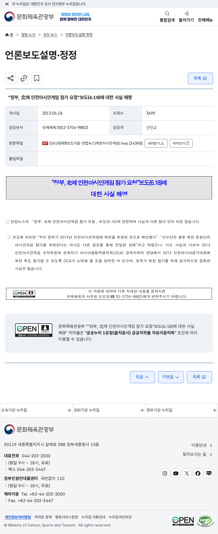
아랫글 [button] (171, 377)
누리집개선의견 (120, 517)
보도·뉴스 (50, 34)
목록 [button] (199, 377)
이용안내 (202, 445)
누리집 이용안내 (93, 517)
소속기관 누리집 (14, 410)
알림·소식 (28, 34)
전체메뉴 (205, 20)
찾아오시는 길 (198, 454)
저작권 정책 (43, 517)
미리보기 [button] (181, 143)
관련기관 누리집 (87, 410)
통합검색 (167, 20)
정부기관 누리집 (159, 410)
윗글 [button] (142, 377)
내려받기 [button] (156, 143)
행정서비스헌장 (66, 517)
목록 (200, 78)
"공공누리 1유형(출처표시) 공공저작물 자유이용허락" (130, 332)
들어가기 (186, 20)
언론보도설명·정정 (79, 34)
